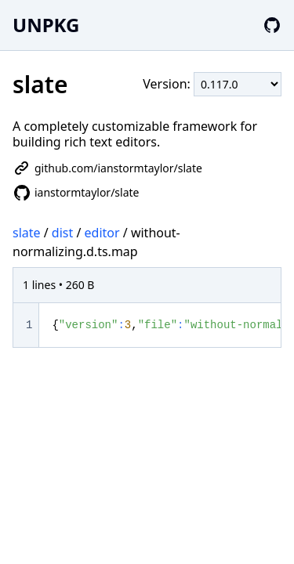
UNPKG (46, 25)
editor (102, 232)
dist (62, 232)
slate (27, 232)
